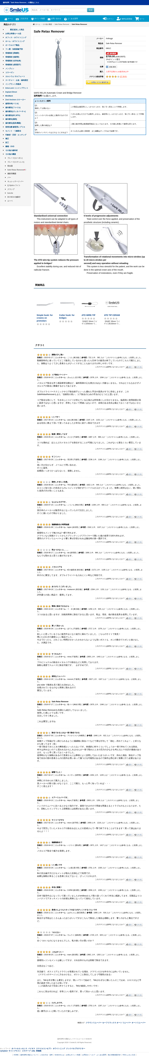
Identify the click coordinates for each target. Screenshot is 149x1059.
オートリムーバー (139, 1023)
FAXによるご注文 (129, 1055)
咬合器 (10, 166)
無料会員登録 (124, 19)
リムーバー (126, 1023)
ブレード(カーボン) (15, 158)
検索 (91, 10)
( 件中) (123, 77)
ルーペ (10, 201)
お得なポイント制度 (73, 1055)
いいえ (138, 367)
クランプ (10, 189)
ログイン (108, 19)
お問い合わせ (54, 19)
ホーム (8, 19)
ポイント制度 (38, 19)
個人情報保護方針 (114, 1055)
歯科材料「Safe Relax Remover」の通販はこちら (21, 2)
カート (140, 19)
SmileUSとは (59, 1055)
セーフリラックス (109, 1023)
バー (9, 178)
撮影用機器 (11, 174)
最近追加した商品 (17, 30)
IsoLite (10, 193)
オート (119, 1023)
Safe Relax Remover (16, 170)
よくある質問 (71, 19)
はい (129, 367)
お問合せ (85, 1055)
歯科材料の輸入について (29, 1055)
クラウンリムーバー (94, 1023)
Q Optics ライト (13, 185)
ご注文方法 (22, 19)
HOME (16, 1055)
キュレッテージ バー (15, 181)
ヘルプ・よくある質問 (98, 1055)
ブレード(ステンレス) (15, 162)
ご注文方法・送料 (46, 1055)
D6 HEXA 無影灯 (14, 197)
